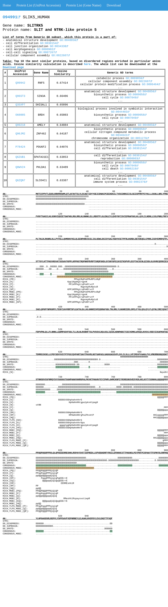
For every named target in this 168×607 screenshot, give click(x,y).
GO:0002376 (138, 182)
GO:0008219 (129, 168)
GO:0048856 (69, 40)
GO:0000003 (131, 158)
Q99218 (20, 125)
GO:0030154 (49, 43)
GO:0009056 (135, 78)
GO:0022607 (60, 55)
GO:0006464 (151, 84)
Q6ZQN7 (20, 180)
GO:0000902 (46, 49)
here (87, 64)
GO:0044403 (120, 111)
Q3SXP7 (20, 104)
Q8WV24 (20, 167)
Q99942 (20, 82)
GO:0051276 (140, 138)
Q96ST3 (20, 96)
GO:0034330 (59, 46)
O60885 (20, 114)
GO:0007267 (47, 52)
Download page (13, 67)
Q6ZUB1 (20, 157)
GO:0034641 (120, 135)
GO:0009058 (137, 94)
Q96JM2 (20, 133)
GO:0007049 (129, 97)
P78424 (20, 146)
